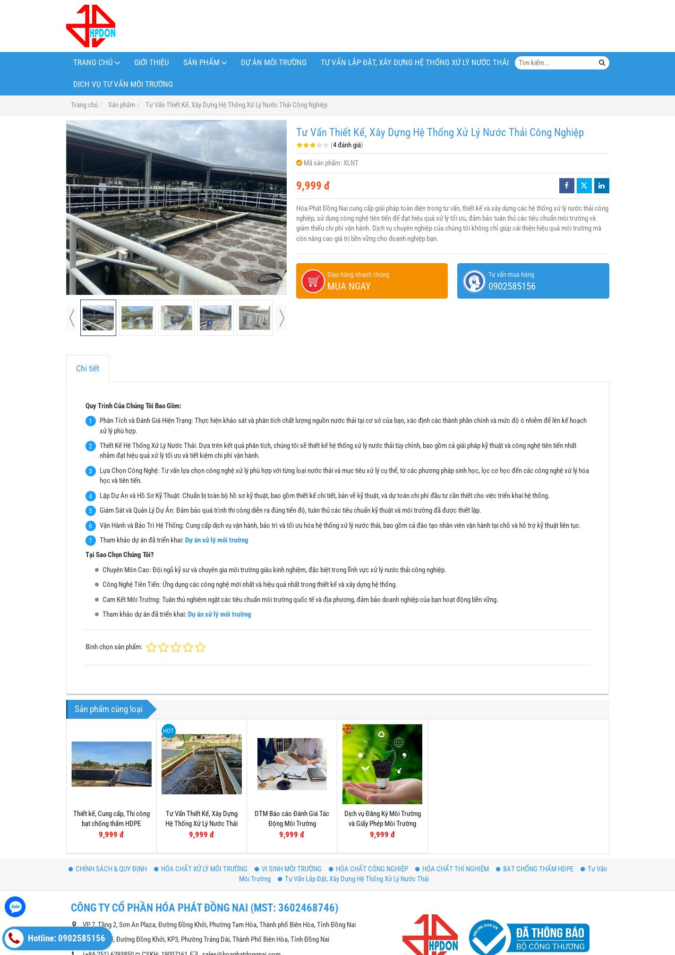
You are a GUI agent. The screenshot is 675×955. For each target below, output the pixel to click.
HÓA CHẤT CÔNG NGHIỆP (368, 869)
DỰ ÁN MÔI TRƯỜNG (274, 62)
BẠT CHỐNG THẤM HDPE (534, 869)
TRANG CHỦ (93, 62)
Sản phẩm (201, 62)
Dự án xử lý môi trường (216, 540)
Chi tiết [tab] (87, 368)
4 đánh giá (347, 145)
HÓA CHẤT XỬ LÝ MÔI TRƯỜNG (201, 869)
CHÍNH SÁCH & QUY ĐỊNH (107, 869)
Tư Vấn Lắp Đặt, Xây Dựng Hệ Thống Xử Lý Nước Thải (415, 62)
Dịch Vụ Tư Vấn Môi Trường (123, 84)
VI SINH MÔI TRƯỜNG (288, 869)
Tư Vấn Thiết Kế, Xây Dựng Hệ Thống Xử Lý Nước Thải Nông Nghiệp (201, 823)
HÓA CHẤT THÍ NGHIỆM (452, 869)
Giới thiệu (151, 62)
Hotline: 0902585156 (55, 938)
